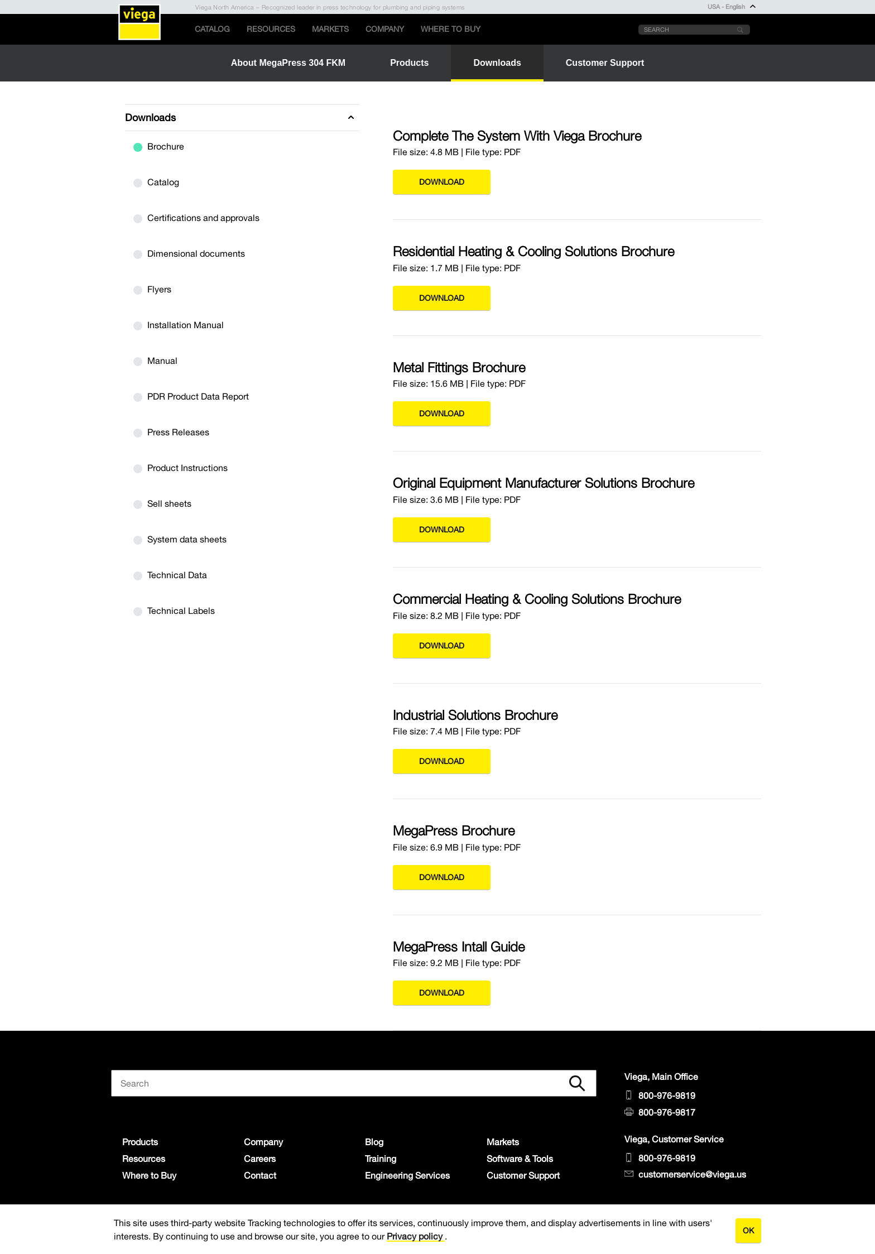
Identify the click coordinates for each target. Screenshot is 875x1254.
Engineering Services (407, 1175)
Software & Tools (520, 1158)
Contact (260, 1175)
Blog (374, 1141)
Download (441, 182)
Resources (271, 29)
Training (380, 1158)
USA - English (732, 7)
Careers (260, 1158)
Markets (330, 29)
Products (140, 1141)
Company (385, 29)
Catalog (212, 29)
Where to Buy (450, 29)
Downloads (150, 117)
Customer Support (523, 1175)
